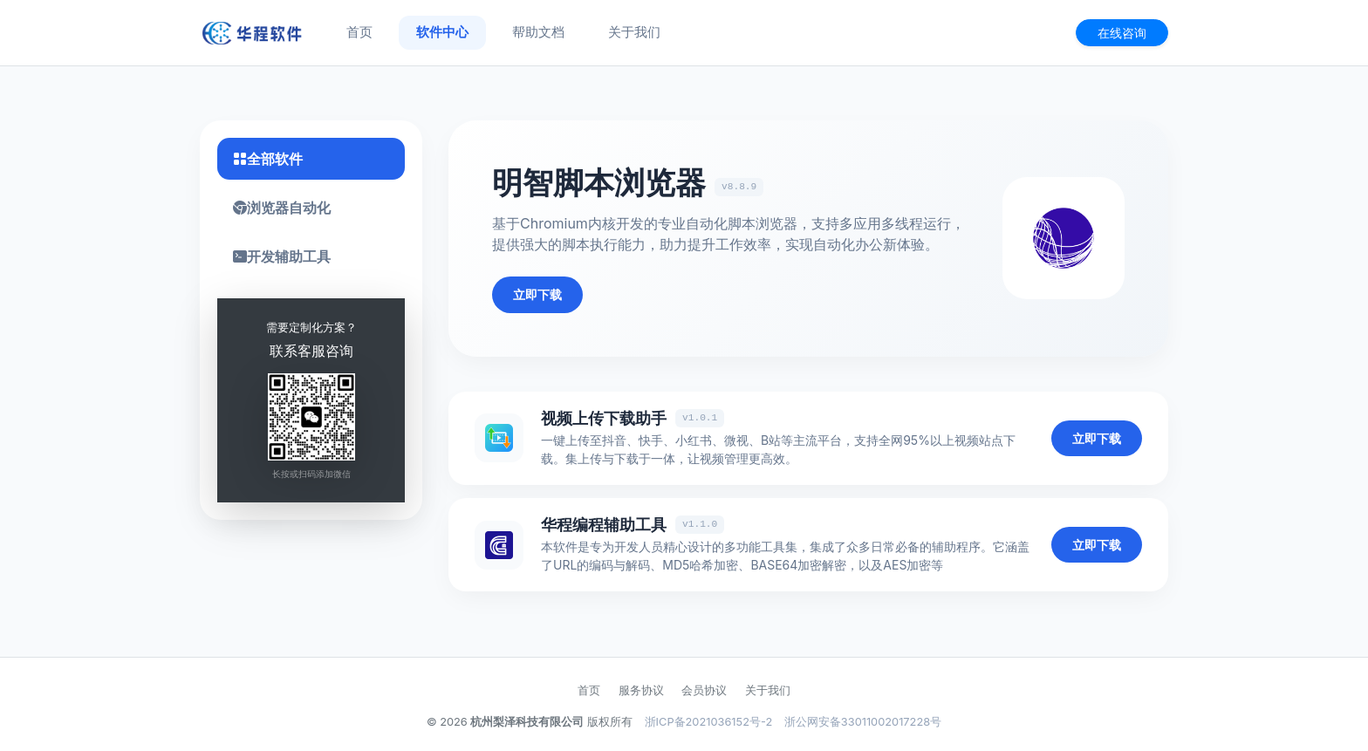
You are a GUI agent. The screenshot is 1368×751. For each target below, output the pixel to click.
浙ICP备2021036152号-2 (709, 721)
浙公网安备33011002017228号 (862, 721)
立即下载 (537, 294)
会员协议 (704, 690)
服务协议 (641, 690)
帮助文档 (538, 32)
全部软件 (268, 158)
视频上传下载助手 (604, 418)
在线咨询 (1122, 32)
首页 (359, 32)
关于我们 (634, 32)
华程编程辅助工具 (604, 524)
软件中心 (442, 32)
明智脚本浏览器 (599, 182)
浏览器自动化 (282, 207)
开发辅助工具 (282, 256)
